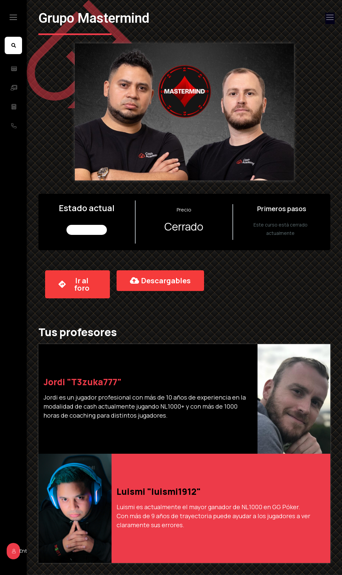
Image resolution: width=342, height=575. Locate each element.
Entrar (16, 548)
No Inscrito (87, 229)
